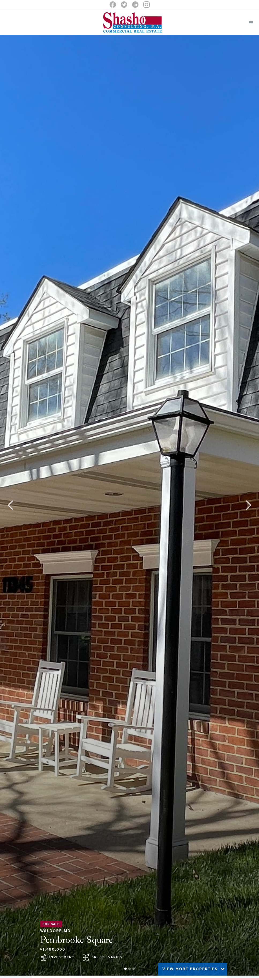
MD (67, 930)
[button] (251, 22)
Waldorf (51, 930)
